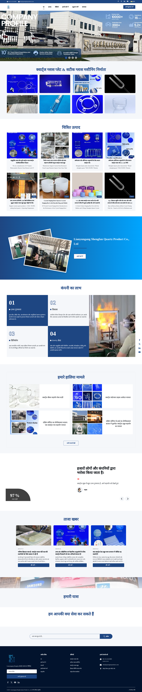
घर (43, 7)
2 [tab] (69, 57)
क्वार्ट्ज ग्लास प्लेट (74, 659)
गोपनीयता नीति (132, 690)
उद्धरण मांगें (75, 7)
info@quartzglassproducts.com (27, 1)
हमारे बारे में (65, 7)
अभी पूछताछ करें (129, 7)
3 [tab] (72, 57)
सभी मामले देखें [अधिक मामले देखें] (71, 443)
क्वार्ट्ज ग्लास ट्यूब (74, 665)
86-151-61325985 (107, 659)
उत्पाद (49, 7)
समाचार (84, 7)
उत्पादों (42, 665)
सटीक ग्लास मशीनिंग (75, 662)
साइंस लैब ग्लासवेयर (74, 671)
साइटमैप (43, 671)
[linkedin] (19, 682)
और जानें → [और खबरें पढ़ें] (33, 565)
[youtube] (15, 682)
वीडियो (57, 7)
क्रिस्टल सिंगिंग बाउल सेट (76, 668)
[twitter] (11, 682)
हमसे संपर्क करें (44, 668)
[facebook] (8, 682)
